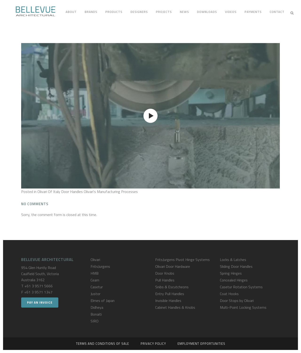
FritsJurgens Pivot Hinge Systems (182, 259)
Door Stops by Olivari (237, 300)
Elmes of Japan (103, 300)
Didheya (97, 307)
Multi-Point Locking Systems (243, 307)
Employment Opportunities (201, 343)
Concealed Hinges (234, 280)
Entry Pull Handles (169, 293)
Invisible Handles (168, 300)
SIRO (95, 321)
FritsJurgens (100, 266)
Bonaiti (96, 314)
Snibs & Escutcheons (172, 286)
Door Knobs (164, 273)
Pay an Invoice (39, 302)
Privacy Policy (153, 343)
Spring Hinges (231, 273)
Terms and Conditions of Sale (102, 343)
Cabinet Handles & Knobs (175, 307)
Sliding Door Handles (236, 266)
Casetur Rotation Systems (241, 286)
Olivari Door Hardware (172, 266)
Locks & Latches (233, 259)
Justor (95, 293)
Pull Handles (164, 280)
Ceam (95, 280)
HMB (95, 273)
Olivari (95, 259)
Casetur (97, 286)
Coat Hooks (229, 293)
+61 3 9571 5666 (38, 286)
